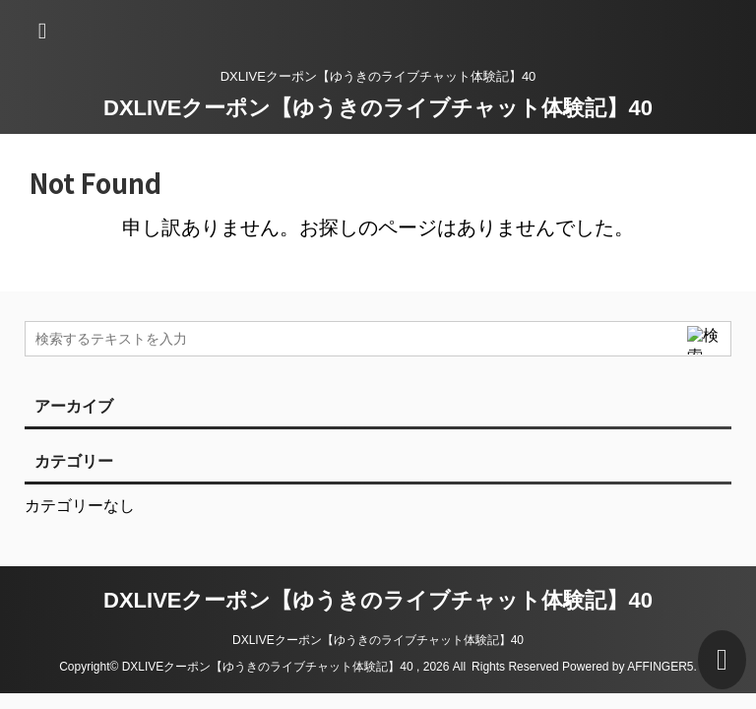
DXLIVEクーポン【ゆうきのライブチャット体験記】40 (378, 108)
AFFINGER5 (660, 667)
